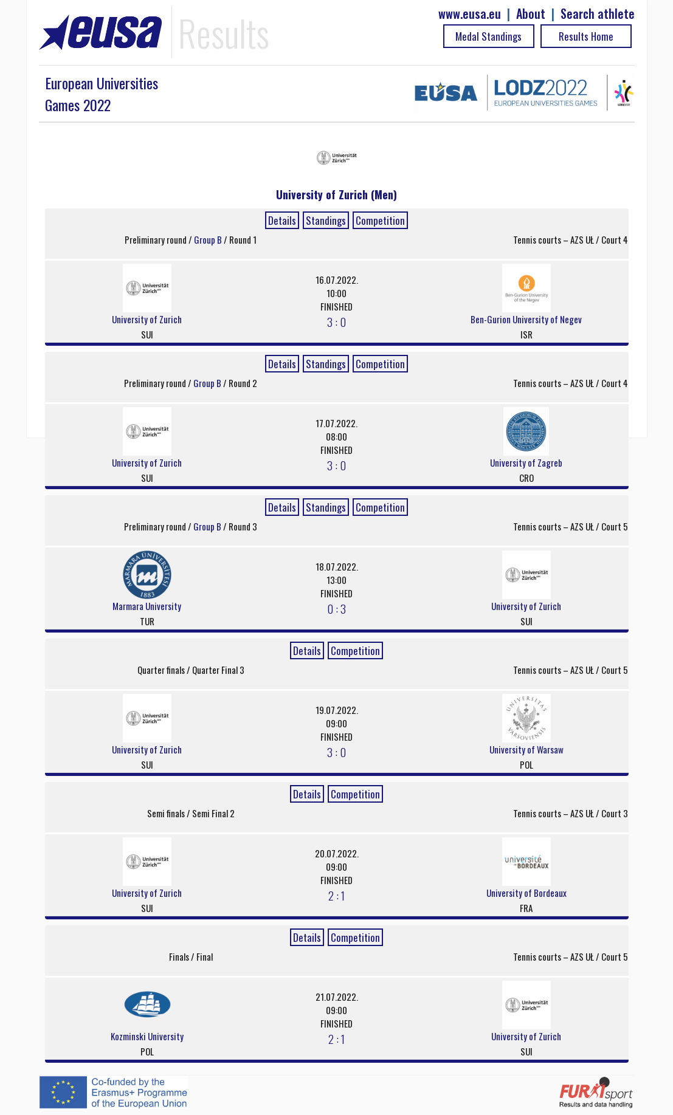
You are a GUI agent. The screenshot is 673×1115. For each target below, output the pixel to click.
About (530, 13)
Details (282, 220)
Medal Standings (488, 36)
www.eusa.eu (469, 13)
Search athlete (598, 13)
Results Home (586, 36)
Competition (380, 220)
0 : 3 (336, 608)
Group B (209, 239)
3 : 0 (336, 321)
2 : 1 (336, 895)
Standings (326, 220)
